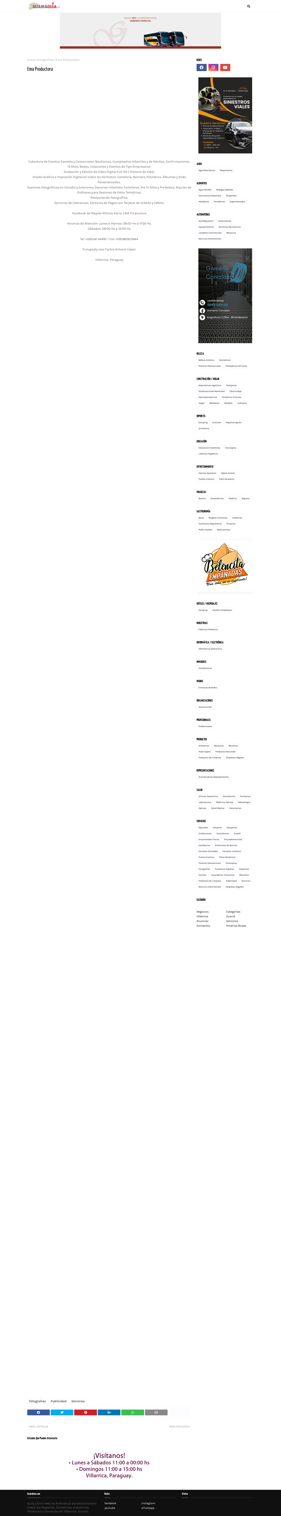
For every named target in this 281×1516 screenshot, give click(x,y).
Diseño (237, 833)
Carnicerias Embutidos (210, 195)
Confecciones (205, 833)
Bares (201, 518)
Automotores (224, 221)
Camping (203, 422)
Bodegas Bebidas (224, 189)
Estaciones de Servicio (226, 845)
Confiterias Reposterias (210, 523)
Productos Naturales (225, 751)
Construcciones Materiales (212, 391)
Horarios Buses (236, 925)
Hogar (201, 403)
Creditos (232, 498)
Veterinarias (235, 808)
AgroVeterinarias (207, 170)
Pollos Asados (205, 529)
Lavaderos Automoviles (210, 233)
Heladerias (204, 201)
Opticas (202, 808)
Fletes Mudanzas (227, 857)
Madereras (214, 403)
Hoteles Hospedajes (222, 610)
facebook (110, 1503)
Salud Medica (217, 808)
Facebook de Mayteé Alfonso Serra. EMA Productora (109, 213)
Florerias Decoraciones (210, 366)
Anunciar (203, 921)
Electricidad (235, 391)
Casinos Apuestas (207, 473)
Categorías (233, 911)
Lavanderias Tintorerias (222, 875)
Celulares (217, 827)
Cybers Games (228, 473)
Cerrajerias (231, 385)
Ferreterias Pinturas (231, 397)
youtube (109, 1508)
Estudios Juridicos (232, 851)
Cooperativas (217, 498)
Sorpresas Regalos (235, 757)
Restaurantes (223, 529)
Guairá (230, 916)
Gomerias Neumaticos (230, 227)
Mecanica (231, 233)
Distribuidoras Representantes (214, 777)
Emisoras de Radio (208, 687)
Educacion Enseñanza (209, 448)
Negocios (203, 911)
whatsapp (147, 1508)
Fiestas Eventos (206, 479)
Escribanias (204, 845)
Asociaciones (205, 707)
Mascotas (219, 745)
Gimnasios (204, 428)
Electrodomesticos (208, 397)
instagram (148, 1503)
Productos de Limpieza (210, 757)
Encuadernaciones (233, 839)
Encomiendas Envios (209, 839)
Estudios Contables (208, 851)
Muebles (228, 403)
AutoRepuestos (206, 221)
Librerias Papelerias (208, 453)
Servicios (78, 1401)
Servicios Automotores (210, 238)
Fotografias (45, 60)
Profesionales (205, 726)
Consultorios (229, 796)
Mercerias (233, 745)
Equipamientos (206, 227)
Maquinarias (226, 170)
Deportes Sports (234, 422)
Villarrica (202, 916)
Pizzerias (231, 523)
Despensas (231, 195)
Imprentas (244, 869)
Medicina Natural (224, 802)
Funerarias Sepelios (224, 869)
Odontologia (244, 802)
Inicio (31, 60)
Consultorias (222, 833)
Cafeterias (237, 518)
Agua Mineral (205, 189)
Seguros (245, 498)
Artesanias (204, 745)
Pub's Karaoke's (226, 479)
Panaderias (219, 201)
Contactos (203, 925)
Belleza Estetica (206, 360)
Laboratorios (205, 802)
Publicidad (58, 1401)
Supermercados (237, 201)
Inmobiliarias (205, 668)
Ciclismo (216, 422)
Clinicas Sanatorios (208, 796)
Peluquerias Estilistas (236, 366)
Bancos (202, 498)
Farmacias (245, 796)
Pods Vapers (205, 751)
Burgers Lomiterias (218, 518)
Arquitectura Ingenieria (210, 385)
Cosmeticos (225, 360)
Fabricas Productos (208, 629)
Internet (202, 875)
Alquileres (203, 827)
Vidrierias (242, 403)
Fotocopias (230, 448)
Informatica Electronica (210, 649)
